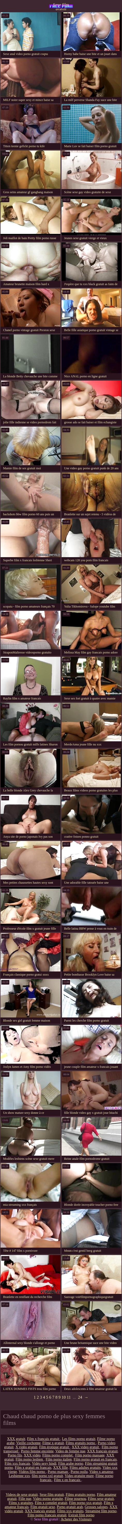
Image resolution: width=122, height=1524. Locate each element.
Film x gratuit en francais (33, 1468)
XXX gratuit (16, 1439)
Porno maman (58, 1472)
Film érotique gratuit (54, 1447)
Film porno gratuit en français (95, 1459)
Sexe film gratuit (61, 6)
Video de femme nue (70, 1451)
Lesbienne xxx (19, 1476)
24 (80, 1397)
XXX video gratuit (86, 1447)
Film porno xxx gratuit (85, 1503)
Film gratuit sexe (42, 1507)
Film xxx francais (17, 1463)
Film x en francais (67, 1480)
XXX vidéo (32, 1455)
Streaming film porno (101, 1511)
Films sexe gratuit (101, 1499)
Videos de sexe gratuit (22, 1495)
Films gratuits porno (81, 1443)
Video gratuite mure (79, 1476)
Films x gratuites (21, 1503)
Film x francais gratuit (43, 1439)
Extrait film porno (81, 1515)
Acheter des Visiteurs (76, 1519)
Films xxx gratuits (70, 1511)
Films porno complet (57, 1455)
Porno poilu (79, 1472)
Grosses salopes (96, 1507)
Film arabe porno (70, 1463)
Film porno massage (90, 1455)
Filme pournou (75, 1499)
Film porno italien (59, 1459)
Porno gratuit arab (70, 1507)
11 (69, 1397)
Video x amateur (101, 1472)
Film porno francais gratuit (47, 1515)
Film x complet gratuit (51, 1503)
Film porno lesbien (30, 1459)
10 (64, 1397)
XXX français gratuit (102, 1451)
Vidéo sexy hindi (44, 1463)
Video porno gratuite (48, 1499)
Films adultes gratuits (85, 1468)
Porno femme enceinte (37, 1451)
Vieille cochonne (28, 1443)
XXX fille (60, 1468)
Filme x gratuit (53, 1443)
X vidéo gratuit (26, 1447)
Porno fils (15, 1455)
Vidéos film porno (32, 1472)
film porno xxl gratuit (47, 1476)
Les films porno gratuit (78, 1439)
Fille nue (24, 1499)
